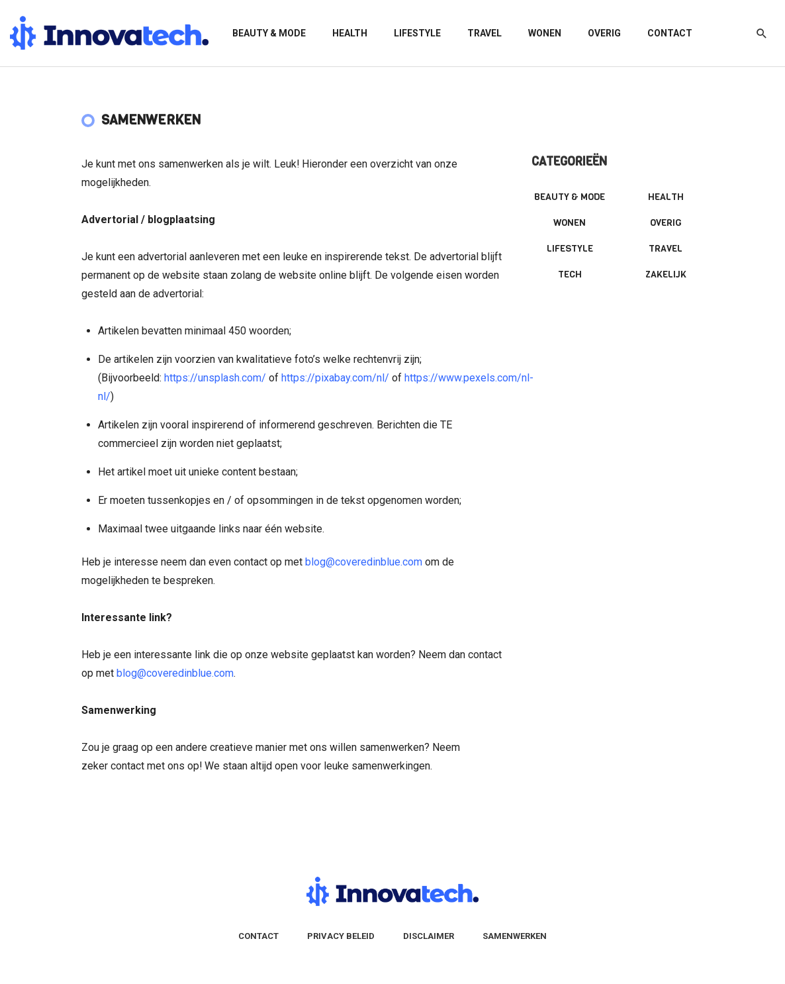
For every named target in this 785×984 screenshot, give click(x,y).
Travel (484, 33)
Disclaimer (428, 936)
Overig (604, 33)
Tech (570, 274)
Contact (669, 33)
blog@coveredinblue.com (363, 562)
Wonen (544, 33)
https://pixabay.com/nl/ (335, 377)
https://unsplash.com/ (215, 377)
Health (349, 33)
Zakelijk (665, 274)
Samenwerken (515, 936)
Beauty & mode (269, 33)
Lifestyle (417, 33)
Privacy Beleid (341, 936)
